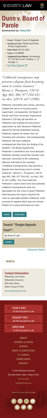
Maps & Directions (23, 350)
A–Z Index (23, 354)
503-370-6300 (23, 379)
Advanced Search (36, 249)
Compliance (23, 359)
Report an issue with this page (23, 392)
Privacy (23, 363)
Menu (42, 6)
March (10, 261)
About (23, 337)
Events (23, 346)
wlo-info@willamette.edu (16, 291)
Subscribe (20, 214)
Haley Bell (25, 30)
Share (7, 214)
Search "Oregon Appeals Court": (19, 227)
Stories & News (23, 342)
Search (8, 242)
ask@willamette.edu (23, 383)
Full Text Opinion (15, 65)
